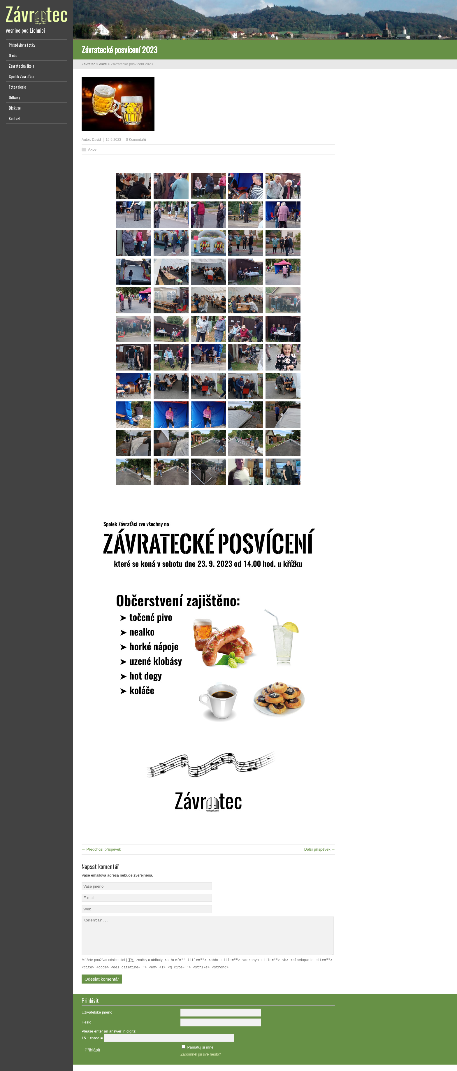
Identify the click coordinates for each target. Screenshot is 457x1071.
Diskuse (15, 108)
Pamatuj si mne (200, 1053)
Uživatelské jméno (97, 1018)
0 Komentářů (136, 140)
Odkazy (14, 97)
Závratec (88, 64)
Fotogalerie (17, 87)
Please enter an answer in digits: (109, 1037)
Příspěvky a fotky (22, 45)
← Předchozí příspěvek (101, 849)
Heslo (86, 1028)
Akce (103, 64)
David (96, 140)
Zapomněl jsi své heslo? (200, 1060)
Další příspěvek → (319, 849)
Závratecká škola (21, 66)
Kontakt (15, 118)
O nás (13, 55)
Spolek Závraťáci (21, 76)
